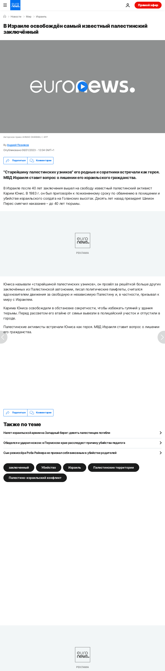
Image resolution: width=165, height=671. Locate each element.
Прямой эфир (148, 5)
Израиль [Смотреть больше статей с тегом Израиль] (74, 467)
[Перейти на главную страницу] (15, 5)
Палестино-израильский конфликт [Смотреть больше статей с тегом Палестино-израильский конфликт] (35, 477)
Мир (28, 16)
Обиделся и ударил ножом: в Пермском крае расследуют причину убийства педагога (64, 442)
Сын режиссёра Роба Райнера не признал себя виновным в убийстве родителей (59, 453)
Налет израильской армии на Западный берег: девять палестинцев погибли (56, 432)
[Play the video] (82, 86)
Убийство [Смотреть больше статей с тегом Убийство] (48, 467)
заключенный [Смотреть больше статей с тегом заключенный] (19, 467)
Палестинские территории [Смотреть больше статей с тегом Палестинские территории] (113, 467)
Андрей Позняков (18, 145)
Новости (16, 16)
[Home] (4, 16)
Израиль (41, 16)
